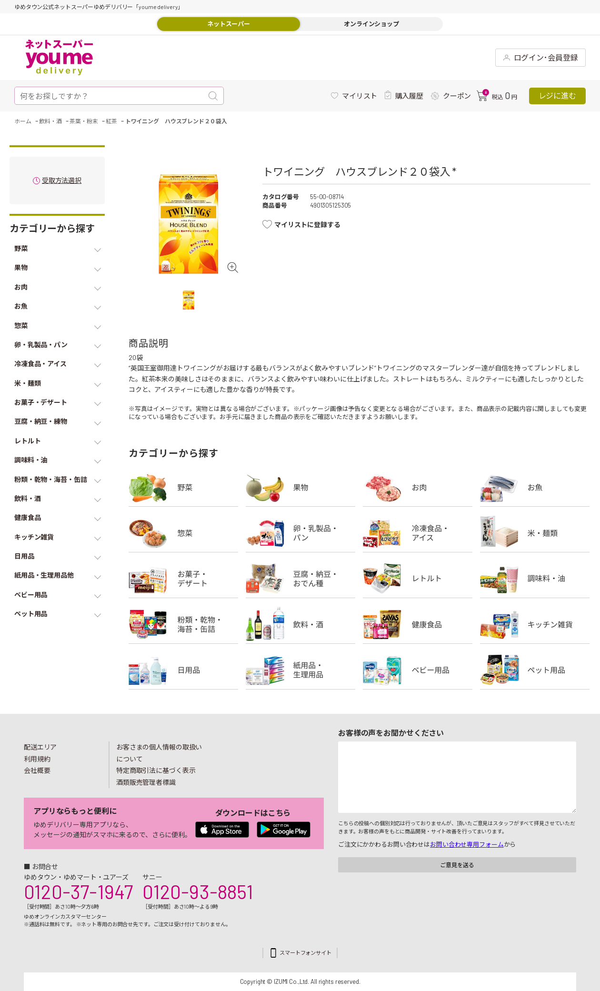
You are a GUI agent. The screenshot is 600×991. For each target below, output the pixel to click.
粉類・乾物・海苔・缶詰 (183, 624)
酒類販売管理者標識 (146, 782)
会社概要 (37, 770)
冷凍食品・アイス (417, 533)
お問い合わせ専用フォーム (466, 844)
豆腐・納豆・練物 (300, 579)
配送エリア (40, 747)
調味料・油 (535, 579)
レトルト (417, 579)
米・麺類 (535, 533)
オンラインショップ (371, 24)
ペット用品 (535, 670)
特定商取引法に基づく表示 (155, 770)
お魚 (535, 487)
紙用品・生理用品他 (300, 670)
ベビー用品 (417, 670)
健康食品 (417, 624)
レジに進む (557, 95)
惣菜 (183, 533)
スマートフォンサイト (305, 952)
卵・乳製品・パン (300, 533)
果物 (300, 487)
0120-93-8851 (197, 891)
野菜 (183, 487)
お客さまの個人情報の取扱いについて (159, 753)
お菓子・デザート (183, 579)
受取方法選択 (61, 180)
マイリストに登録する (307, 224)
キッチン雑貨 (535, 624)
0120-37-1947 (78, 891)
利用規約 (37, 759)
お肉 (417, 487)
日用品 (183, 670)
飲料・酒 (300, 624)
